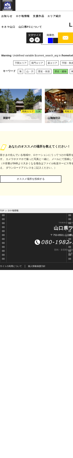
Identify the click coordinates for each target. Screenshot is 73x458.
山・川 (29, 71)
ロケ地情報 (23, 16)
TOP (2, 210)
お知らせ (7, 16)
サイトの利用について (11, 266)
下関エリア (21, 63)
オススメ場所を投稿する (31, 178)
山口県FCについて (30, 26)
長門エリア (37, 63)
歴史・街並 (44, 71)
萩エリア (52, 63)
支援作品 (38, 16)
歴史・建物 (60, 71)
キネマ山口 (8, 26)
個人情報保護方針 (36, 266)
